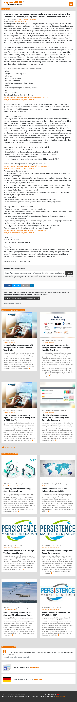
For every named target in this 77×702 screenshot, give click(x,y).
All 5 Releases (8, 447)
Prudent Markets (47, 486)
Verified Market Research (10, 486)
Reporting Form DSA (49, 696)
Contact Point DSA (37, 696)
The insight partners (21, 21)
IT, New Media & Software (17, 546)
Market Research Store (10, 609)
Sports (12, 340)
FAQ (2, 696)
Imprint (7, 696)
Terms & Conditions (24, 696)
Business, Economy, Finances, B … (20, 484)
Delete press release (13, 298)
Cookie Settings (60, 696)
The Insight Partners (9, 342)
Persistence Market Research (11, 547)
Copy (69, 273)
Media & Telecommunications (27, 19)
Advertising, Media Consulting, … (58, 410)
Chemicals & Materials (55, 340)
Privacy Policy (14, 696)
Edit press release (31, 298)
